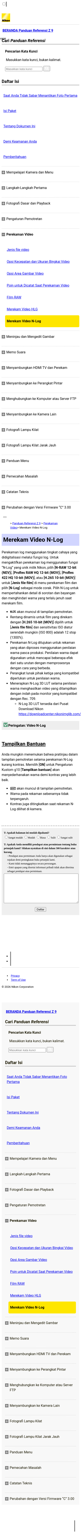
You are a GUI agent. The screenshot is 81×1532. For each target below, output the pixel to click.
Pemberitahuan (14, 157)
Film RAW (14, 297)
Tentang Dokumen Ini (19, 126)
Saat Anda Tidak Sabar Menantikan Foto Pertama (40, 96)
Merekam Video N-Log (24, 321)
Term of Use (18, 979)
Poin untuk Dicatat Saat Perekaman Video (38, 285)
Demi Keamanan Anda (20, 141)
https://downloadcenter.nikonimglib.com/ (50, 714)
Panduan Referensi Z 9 (26, 523)
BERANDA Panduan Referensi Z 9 (31, 1012)
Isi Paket (9, 111)
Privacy (15, 975)
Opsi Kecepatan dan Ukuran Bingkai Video (38, 262)
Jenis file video (18, 250)
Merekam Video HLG (22, 309)
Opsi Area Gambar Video (25, 273)
